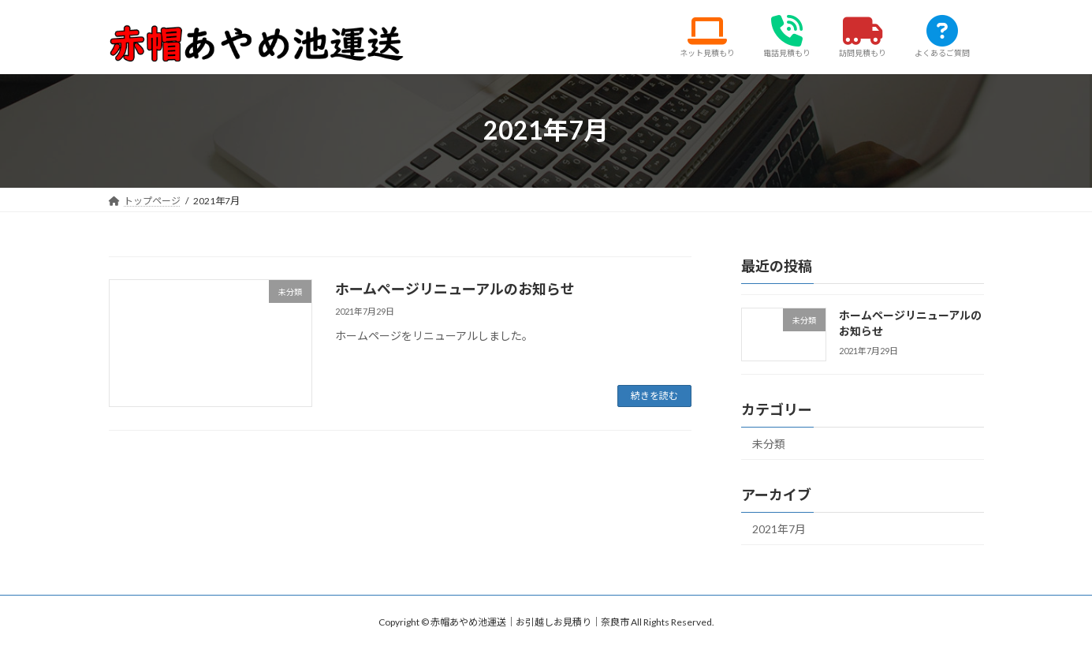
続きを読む (654, 396)
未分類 (768, 443)
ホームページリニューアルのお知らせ (455, 288)
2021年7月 (779, 529)
